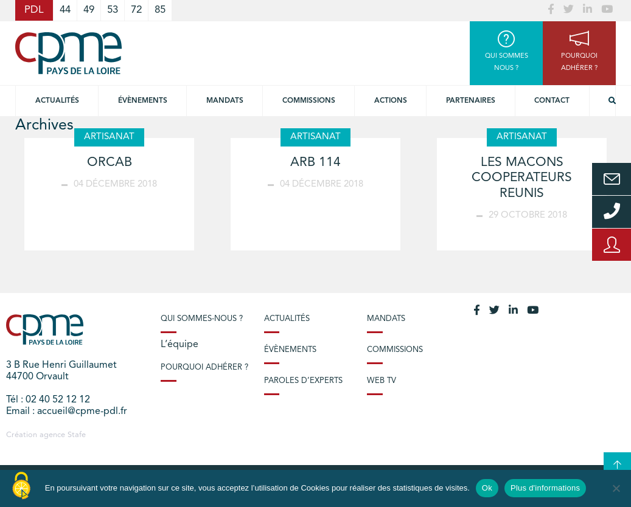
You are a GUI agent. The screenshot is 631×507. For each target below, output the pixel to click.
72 (136, 10)
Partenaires (470, 101)
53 (112, 10)
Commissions (395, 350)
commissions (308, 101)
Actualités (57, 101)
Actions (390, 101)
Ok (487, 487)
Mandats (224, 101)
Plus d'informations (545, 487)
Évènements (142, 101)
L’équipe (179, 345)
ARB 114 (315, 162)
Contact (552, 101)
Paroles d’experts (303, 381)
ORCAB (109, 162)
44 (65, 10)
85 (160, 10)
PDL (34, 10)
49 (88, 10)
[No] (616, 488)
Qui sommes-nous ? (202, 319)
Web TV (381, 381)
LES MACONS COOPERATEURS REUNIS (522, 177)
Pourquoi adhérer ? (204, 367)
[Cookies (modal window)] (21, 486)
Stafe (77, 435)
